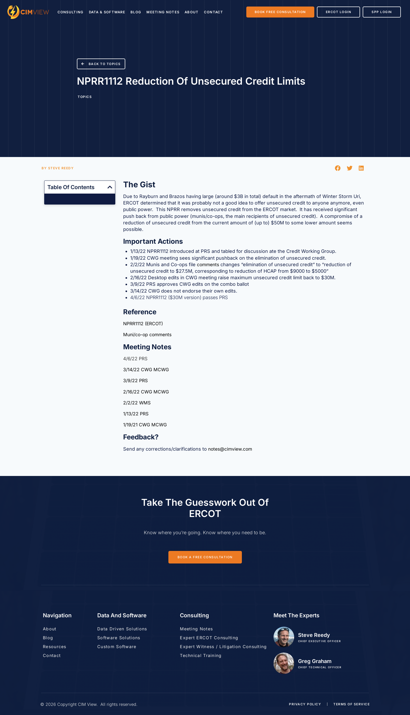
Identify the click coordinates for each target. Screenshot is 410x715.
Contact (213, 12)
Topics (85, 96)
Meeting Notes (162, 12)
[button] (338, 168)
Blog (135, 12)
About (192, 12)
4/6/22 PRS (135, 359)
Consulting (71, 12)
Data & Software (107, 12)
